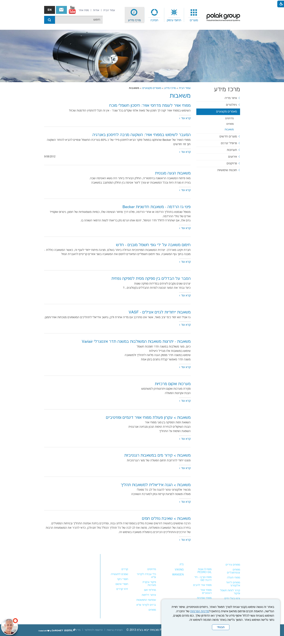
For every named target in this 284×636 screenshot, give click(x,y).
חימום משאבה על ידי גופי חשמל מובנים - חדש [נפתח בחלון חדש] (153, 245)
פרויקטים (232, 163)
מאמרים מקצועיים (151, 88)
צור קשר (61, 10)
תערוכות (232, 150)
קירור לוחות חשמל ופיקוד (230, 592)
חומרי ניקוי (122, 579)
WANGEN (178, 574)
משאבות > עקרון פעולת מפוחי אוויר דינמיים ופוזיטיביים (148, 417)
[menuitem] (194, 15)
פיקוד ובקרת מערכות (149, 584)
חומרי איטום (122, 584)
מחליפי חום (150, 590)
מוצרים (194, 20)
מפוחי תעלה (233, 577)
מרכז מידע (134, 20)
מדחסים (229, 118)
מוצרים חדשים (228, 136)
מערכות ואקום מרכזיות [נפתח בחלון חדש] (173, 384)
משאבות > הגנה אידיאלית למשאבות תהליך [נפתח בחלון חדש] (156, 485)
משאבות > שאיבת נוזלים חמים (166, 518)
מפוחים (230, 124)
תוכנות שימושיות (227, 170)
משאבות (180, 95)
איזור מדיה (231, 98)
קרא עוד (186, 118)
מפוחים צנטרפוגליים (233, 571)
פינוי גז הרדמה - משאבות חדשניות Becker (157, 207)
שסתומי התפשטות (146, 600)
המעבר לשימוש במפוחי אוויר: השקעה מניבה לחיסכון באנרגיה (141, 135)
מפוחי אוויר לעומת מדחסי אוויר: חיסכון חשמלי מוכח (150, 105)
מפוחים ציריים (233, 564)
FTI (182, 564)
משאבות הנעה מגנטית (173, 173)
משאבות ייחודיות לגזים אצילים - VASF (160, 312)
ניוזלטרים (231, 105)
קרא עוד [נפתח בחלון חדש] (186, 262)
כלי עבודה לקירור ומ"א (146, 576)
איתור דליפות (149, 595)
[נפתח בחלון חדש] (72, 10)
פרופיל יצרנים (229, 143)
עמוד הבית (185, 88)
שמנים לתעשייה (119, 574)
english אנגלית (49, 10)
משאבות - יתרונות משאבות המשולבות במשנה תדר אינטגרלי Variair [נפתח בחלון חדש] (136, 341)
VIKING (179, 569)
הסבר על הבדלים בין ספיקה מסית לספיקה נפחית (151, 278)
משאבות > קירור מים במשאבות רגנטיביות (157, 455)
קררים (125, 569)
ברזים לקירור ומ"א (146, 604)
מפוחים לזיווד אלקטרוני (233, 584)
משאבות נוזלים (173, 557)
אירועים (232, 156)
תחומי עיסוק (174, 20)
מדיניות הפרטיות (199, 611)
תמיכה (154, 20)
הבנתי (220, 627)
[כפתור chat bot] (9, 626)
